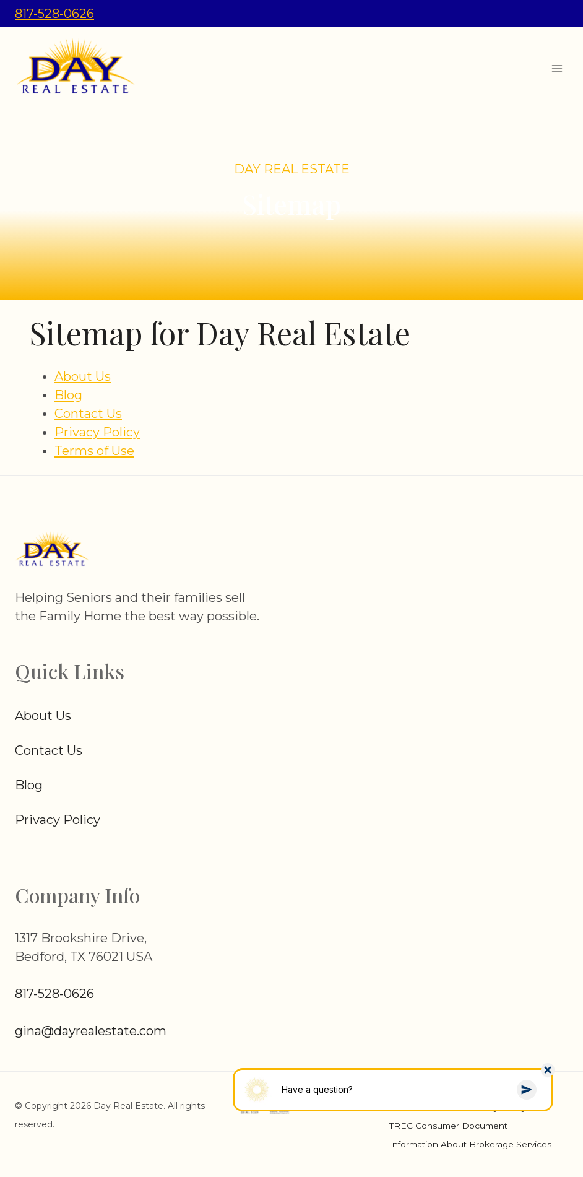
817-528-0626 (54, 13)
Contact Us (88, 413)
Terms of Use (94, 450)
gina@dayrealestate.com (90, 1030)
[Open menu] (556, 68)
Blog (68, 395)
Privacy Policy (97, 432)
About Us (82, 376)
